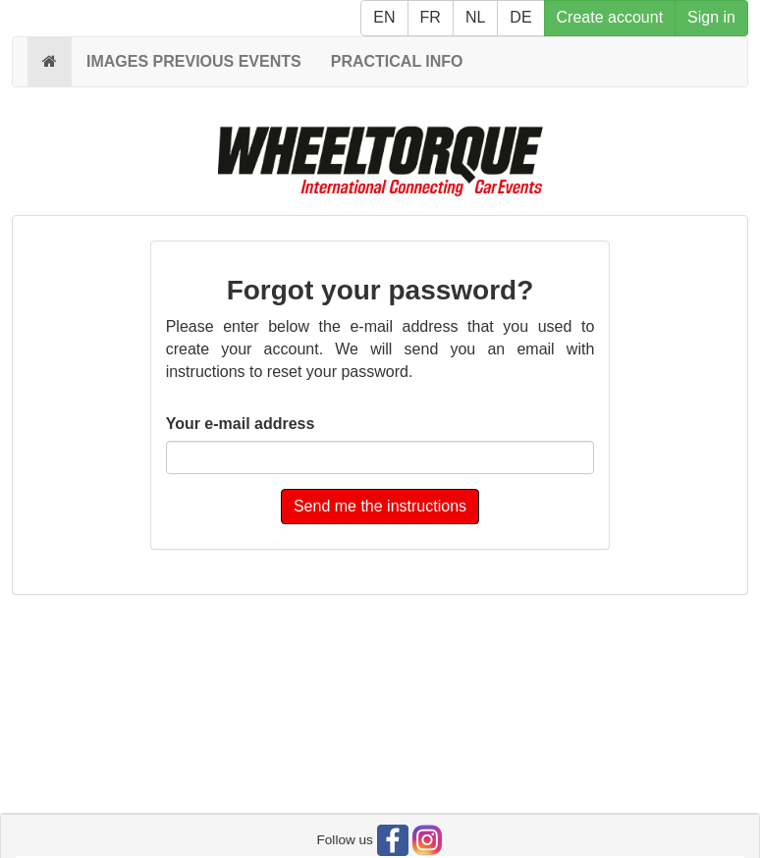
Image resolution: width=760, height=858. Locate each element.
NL (475, 17)
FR (430, 17)
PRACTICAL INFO (397, 61)
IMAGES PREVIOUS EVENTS (193, 61)
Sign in (711, 17)
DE (520, 17)
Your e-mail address (240, 423)
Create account (610, 17)
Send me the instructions (380, 506)
